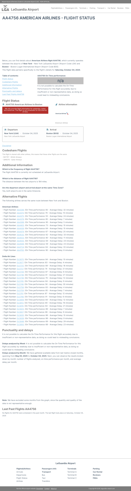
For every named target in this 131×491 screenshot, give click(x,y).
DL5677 (20, 262)
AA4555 (20, 241)
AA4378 (20, 219)
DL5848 (20, 321)
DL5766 (20, 297)
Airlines (19, 481)
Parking (92, 8)
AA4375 (20, 216)
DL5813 (20, 303)
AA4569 (20, 244)
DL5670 (20, 259)
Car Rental (111, 8)
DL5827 (20, 312)
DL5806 (20, 300)
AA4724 (20, 247)
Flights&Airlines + (57, 8)
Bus (43, 475)
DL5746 (20, 284)
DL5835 (20, 315)
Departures (21, 475)
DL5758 (20, 287)
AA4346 (20, 210)
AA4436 (20, 228)
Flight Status (7, 79)
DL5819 (20, 306)
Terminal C (72, 478)
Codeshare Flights (10, 82)
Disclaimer (39, 488)
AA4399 (20, 222)
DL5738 (20, 275)
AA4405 (20, 225)
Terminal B (71, 475)
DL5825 (20, 309)
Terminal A (72, 472)
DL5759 (20, 290)
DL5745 (20, 281)
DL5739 (20, 278)
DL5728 (20, 272)
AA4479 (20, 231)
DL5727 (20, 269)
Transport (46, 472)
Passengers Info (71, 8)
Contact (47, 488)
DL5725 (20, 266)
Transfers (46, 481)
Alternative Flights (10, 88)
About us (54, 488)
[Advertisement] (65, 41)
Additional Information (12, 85)
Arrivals (19, 472)
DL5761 (20, 293)
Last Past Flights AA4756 (13, 94)
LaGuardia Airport (25, 9)
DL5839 (20, 318)
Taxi (43, 478)
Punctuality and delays (12, 91)
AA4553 (20, 238)
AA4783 (20, 250)
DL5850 (20, 324)
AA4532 (20, 235)
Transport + (101, 8)
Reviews (120, 8)
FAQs (127, 8)
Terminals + (83, 8)
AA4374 (20, 213)
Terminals (71, 469)
